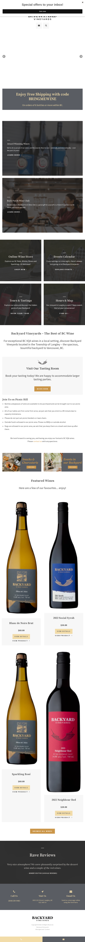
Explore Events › (64, 268)
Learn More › (15, 153)
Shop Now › (21, 268)
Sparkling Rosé (21, 772)
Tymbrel (47, 928)
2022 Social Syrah (63, 616)
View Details (21, 635)
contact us (37, 440)
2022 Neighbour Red (64, 798)
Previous (4, 59)
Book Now (42, 387)
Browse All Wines (42, 830)
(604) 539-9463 (14, 899)
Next (81, 59)
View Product (20, 639)
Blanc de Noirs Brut (21, 621)
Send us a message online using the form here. (71, 900)
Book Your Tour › (21, 312)
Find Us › (64, 312)
